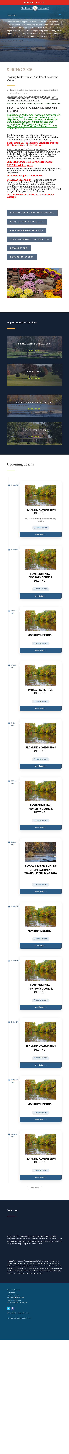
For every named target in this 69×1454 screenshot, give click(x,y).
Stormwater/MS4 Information (29, 239)
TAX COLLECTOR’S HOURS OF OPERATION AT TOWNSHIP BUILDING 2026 (40, 871)
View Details (41, 535)
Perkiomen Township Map (26, 230)
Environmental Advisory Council (32, 213)
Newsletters (18, 248)
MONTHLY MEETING (40, 635)
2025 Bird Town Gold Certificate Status (29, 161)
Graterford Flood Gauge (27, 222)
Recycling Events (22, 257)
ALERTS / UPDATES (35, 2)
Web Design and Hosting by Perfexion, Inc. (18, 1319)
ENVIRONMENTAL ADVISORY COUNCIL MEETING (41, 577)
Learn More (34, 350)
